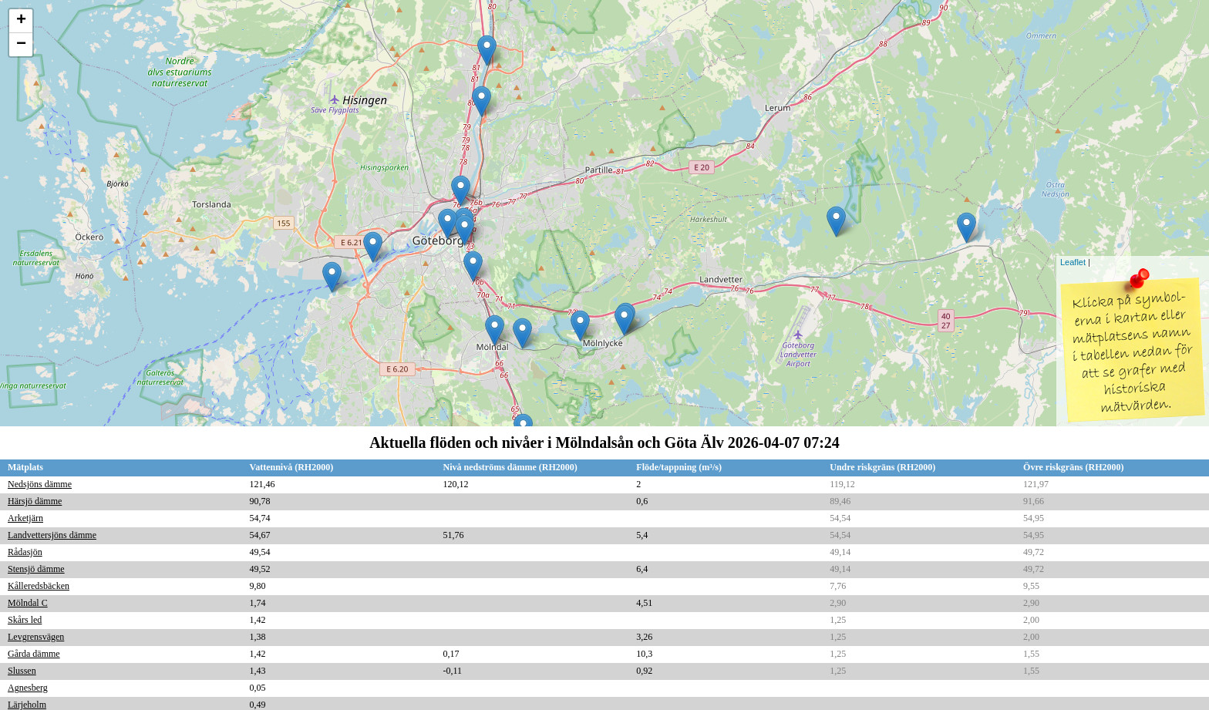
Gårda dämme (34, 653)
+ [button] (21, 20)
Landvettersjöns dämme (52, 535)
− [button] (21, 44)
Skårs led (25, 619)
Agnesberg (28, 687)
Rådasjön (25, 552)
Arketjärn (25, 518)
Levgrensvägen (36, 636)
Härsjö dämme (35, 501)
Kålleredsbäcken (38, 585)
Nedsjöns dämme (40, 484)
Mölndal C (28, 602)
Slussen (22, 670)
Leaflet (1073, 262)
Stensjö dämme (36, 569)
